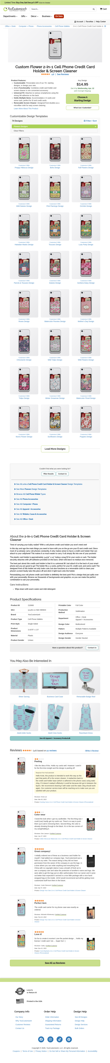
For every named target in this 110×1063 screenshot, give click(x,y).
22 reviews (52, 750)
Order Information (52, 1017)
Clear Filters (19, 130)
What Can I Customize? (82, 108)
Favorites (89, 22)
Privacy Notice (41, 1051)
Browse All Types (30, 494)
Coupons (16, 1051)
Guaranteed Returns (53, 1025)
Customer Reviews (23, 1025)
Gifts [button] (24, 16)
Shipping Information (53, 1021)
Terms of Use (27, 1051)
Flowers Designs (55, 126)
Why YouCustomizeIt (24, 1021)
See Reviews (55, 74)
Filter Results (48, 474)
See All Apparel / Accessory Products (55, 738)
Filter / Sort (90, 121)
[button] (102, 9)
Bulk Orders (79, 1028)
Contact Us (62, 474)
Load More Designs (55, 449)
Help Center (101, 22)
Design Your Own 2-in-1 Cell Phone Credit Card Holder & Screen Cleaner (63, 890)
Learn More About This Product (26, 109)
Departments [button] (10, 16)
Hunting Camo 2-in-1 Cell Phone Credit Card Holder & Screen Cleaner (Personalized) (66, 802)
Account (78, 22)
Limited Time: (27, 3)
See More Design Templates (30, 489)
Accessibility (92, 1051)
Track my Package (52, 1028)
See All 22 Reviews (55, 963)
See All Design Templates (48, 484)
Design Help (79, 1021)
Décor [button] (34, 16)
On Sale (59, 16)
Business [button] (47, 16)
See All (26, 499)
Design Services (81, 1025)
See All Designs (81, 1017)
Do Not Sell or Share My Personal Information (67, 1051)
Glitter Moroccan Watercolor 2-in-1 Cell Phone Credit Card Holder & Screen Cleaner (66, 839)
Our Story (19, 1017)
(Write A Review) (92, 751)
